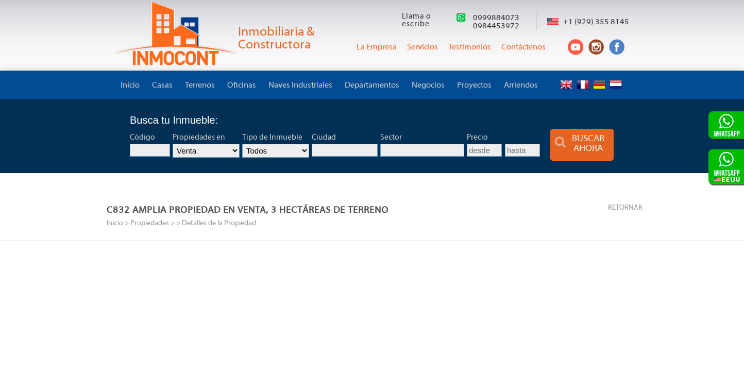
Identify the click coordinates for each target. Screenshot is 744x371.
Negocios (428, 85)
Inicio (130, 85)
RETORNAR (625, 208)
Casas (162, 85)
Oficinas (241, 85)
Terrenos (200, 85)
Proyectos (474, 85)
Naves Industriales (300, 85)
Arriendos (521, 85)
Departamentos (372, 85)
